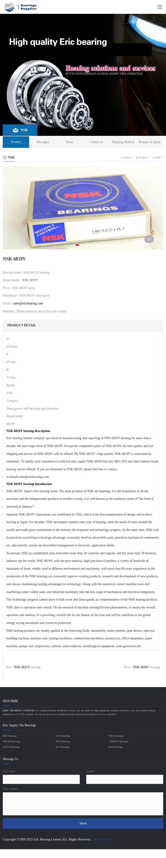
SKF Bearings (10, 735)
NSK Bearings (116, 735)
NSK (158, 157)
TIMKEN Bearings (118, 741)
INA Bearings (116, 746)
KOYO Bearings (11, 746)
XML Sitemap (101, 839)
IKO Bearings (63, 746)
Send (82, 823)
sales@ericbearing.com (28, 303)
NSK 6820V (141, 667)
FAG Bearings (63, 735)
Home (127, 157)
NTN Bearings (63, 741)
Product (142, 157)
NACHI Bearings (11, 741)
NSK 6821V (22, 667)
